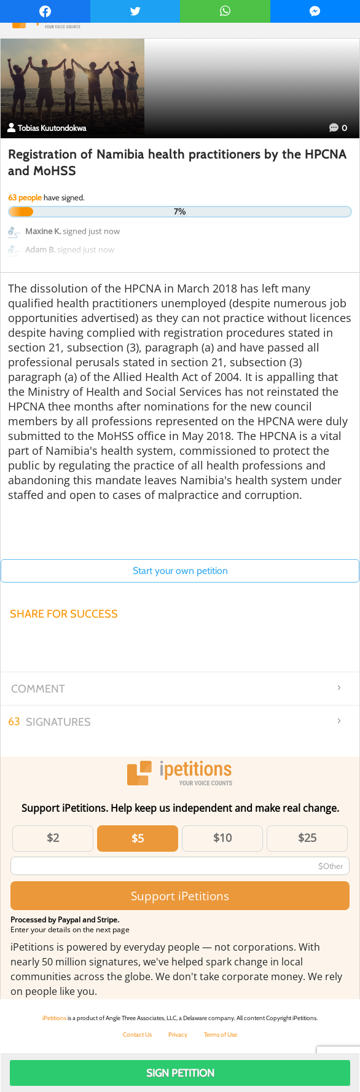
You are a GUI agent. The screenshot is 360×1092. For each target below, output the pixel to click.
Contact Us (137, 1035)
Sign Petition (180, 1073)
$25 (307, 837)
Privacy (177, 1035)
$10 (222, 837)
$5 (137, 838)
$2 (53, 837)
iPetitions (54, 1018)
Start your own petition (180, 570)
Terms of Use (220, 1035)
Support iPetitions (180, 895)
